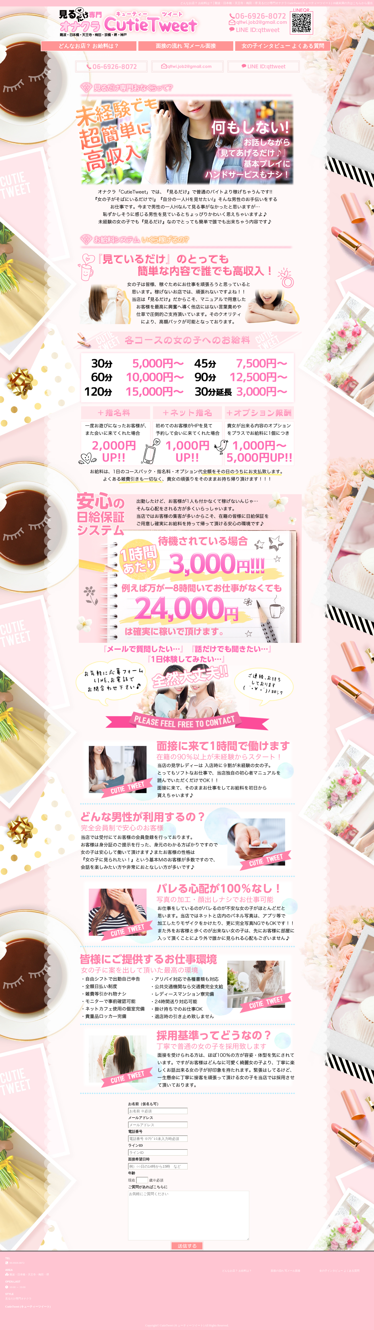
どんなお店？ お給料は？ (88, 46)
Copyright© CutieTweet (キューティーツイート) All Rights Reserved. (187, 1325)
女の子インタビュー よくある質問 (283, 46)
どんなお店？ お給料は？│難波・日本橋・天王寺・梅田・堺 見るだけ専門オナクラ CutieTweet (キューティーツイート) (256, 3)
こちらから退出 (363, 3)
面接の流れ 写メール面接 (186, 46)
